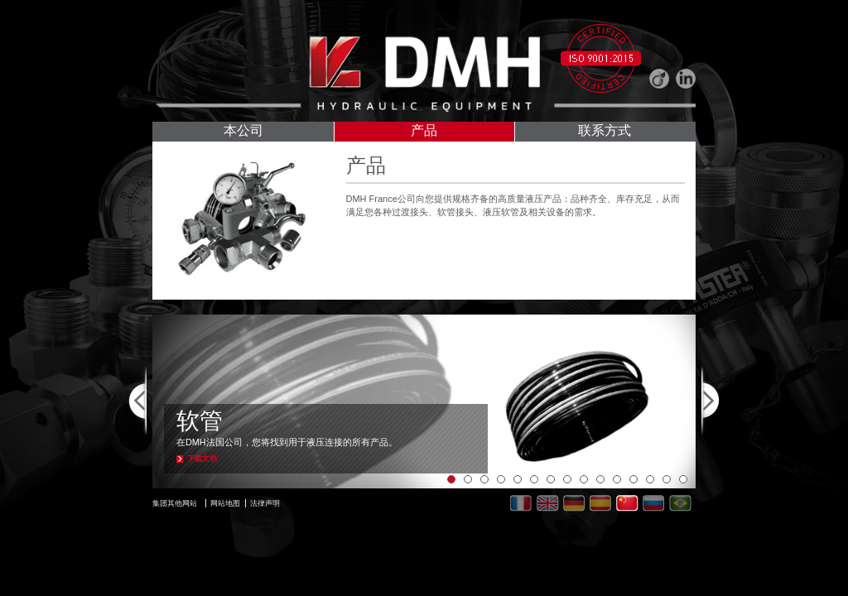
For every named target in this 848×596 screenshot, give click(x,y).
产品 (424, 131)
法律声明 (265, 503)
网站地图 (225, 503)
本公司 (243, 131)
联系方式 (604, 131)
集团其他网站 (174, 503)
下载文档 (202, 458)
